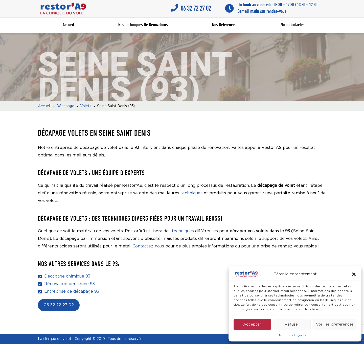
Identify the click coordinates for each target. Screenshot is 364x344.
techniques (191, 193)
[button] (353, 274)
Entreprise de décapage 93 (71, 291)
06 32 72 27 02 (59, 305)
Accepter (252, 324)
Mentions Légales (292, 335)
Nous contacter (292, 25)
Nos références (224, 25)
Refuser (292, 324)
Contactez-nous (148, 246)
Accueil (68, 25)
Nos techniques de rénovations (143, 25)
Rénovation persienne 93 (69, 284)
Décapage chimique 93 (67, 276)
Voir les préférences (335, 324)
